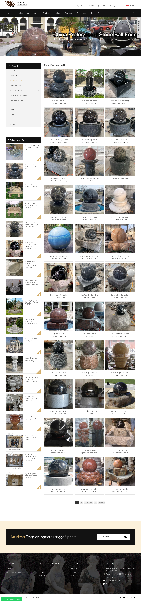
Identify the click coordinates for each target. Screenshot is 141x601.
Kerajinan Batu (15, 105)
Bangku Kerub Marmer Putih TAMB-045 (32, 186)
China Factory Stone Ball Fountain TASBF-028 (58, 412)
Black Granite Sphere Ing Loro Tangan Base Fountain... (58, 296)
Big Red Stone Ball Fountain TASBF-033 (59, 335)
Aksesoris (13, 124)
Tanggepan (81, 13)
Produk (47, 13)
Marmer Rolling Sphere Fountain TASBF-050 (89, 102)
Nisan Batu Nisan (15, 85)
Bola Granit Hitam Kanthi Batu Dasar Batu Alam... (119, 412)
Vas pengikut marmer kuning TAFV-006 (30, 418)
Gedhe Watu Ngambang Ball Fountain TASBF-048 (89, 141)
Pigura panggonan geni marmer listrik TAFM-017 (31, 476)
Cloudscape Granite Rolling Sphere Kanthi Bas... (120, 179)
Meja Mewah (14, 71)
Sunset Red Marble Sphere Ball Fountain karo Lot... (120, 257)
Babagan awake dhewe (28, 13)
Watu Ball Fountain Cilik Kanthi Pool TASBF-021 (120, 490)
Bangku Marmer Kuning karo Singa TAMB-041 (31, 205)
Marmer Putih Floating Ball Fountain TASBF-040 (120, 218)
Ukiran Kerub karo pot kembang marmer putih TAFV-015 (32, 380)
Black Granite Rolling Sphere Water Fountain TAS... (120, 451)
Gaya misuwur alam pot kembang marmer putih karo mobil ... (31, 361)
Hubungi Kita (95, 13)
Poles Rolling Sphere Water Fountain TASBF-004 (89, 374)
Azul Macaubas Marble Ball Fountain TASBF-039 (59, 257)
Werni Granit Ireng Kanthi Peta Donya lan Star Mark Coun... (32, 225)
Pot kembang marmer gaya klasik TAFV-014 (31, 398)
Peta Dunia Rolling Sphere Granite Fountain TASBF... (59, 141)
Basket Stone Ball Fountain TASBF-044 (89, 179)
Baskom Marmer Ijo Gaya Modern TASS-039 (32, 148)
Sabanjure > (88, 502)
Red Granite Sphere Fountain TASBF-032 (89, 335)
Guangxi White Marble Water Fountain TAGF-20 (31, 321)
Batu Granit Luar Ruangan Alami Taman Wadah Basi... (32, 283)
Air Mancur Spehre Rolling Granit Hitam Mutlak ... (120, 102)
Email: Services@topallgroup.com (111, 6)
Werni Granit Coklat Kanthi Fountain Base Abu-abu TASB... (120, 141)
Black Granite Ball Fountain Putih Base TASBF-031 (120, 335)
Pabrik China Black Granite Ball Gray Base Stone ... (59, 490)
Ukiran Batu (14, 76)
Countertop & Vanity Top (18, 95)
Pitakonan (68, 13)
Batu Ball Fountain (82, 38)
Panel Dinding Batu (16, 100)
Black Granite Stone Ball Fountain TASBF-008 (59, 374)
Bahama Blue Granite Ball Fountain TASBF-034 (120, 296)
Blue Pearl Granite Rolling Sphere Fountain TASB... (89, 296)
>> (95, 502)
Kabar (57, 13)
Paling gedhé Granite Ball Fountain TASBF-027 (89, 412)
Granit (12, 110)
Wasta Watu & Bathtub (17, 90)
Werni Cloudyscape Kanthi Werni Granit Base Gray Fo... (59, 179)
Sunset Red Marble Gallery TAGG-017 (31, 340)
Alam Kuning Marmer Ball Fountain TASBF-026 (119, 374)
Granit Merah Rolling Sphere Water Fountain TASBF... (89, 451)
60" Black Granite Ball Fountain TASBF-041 (89, 218)
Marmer (12, 115)
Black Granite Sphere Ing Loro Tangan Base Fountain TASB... (30, 245)
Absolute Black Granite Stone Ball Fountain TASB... (59, 451)
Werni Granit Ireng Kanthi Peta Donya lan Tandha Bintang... (58, 218)
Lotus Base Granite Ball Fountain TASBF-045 (32, 167)
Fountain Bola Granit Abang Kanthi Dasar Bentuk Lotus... (89, 490)
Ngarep (11, 13)
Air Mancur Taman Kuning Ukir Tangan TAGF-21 (31, 302)
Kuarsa (12, 119)
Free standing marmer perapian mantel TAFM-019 (31, 437)
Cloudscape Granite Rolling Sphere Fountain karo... (89, 257)
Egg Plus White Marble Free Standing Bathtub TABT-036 (31, 264)
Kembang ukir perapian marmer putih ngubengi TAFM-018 (31, 457)
